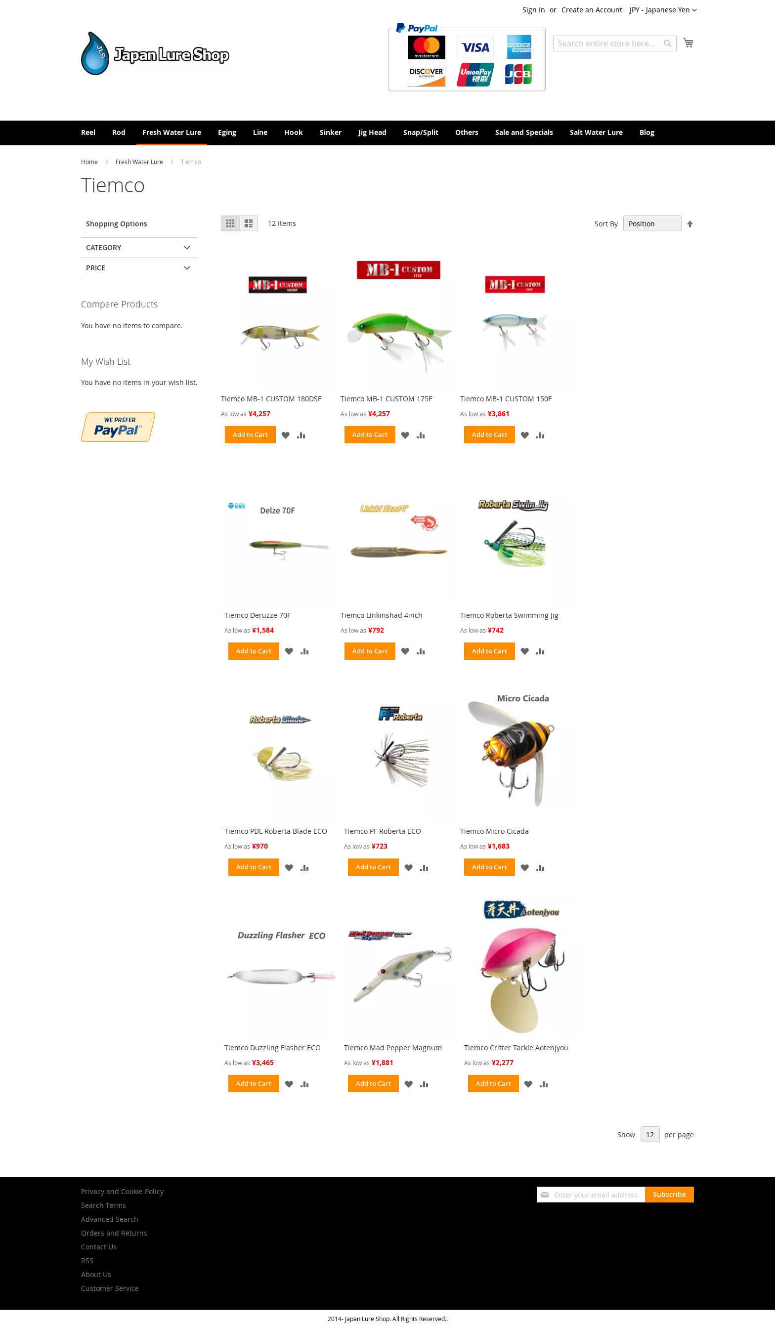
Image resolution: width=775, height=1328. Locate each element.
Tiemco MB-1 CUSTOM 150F (506, 398)
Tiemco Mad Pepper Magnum (393, 1047)
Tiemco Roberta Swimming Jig (509, 615)
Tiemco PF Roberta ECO (382, 831)
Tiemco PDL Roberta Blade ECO (275, 831)
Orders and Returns (114, 1233)
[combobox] (615, 43)
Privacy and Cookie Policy (122, 1191)
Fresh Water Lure (140, 162)
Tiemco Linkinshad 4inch (382, 615)
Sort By (606, 223)
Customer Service (110, 1288)
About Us (96, 1274)
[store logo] (155, 53)
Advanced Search (109, 1219)
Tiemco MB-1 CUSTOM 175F (386, 398)
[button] (663, 10)
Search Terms (103, 1205)
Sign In (533, 9)
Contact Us (99, 1246)
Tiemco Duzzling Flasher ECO (272, 1047)
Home (90, 162)
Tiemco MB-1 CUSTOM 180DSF (271, 398)
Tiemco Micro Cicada (494, 831)
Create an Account (591, 9)
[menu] (387, 133)
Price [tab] (95, 267)
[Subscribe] (669, 1194)
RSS (87, 1260)
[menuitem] (88, 132)
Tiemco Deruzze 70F (257, 615)
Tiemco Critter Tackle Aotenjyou (516, 1047)
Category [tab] (103, 247)
